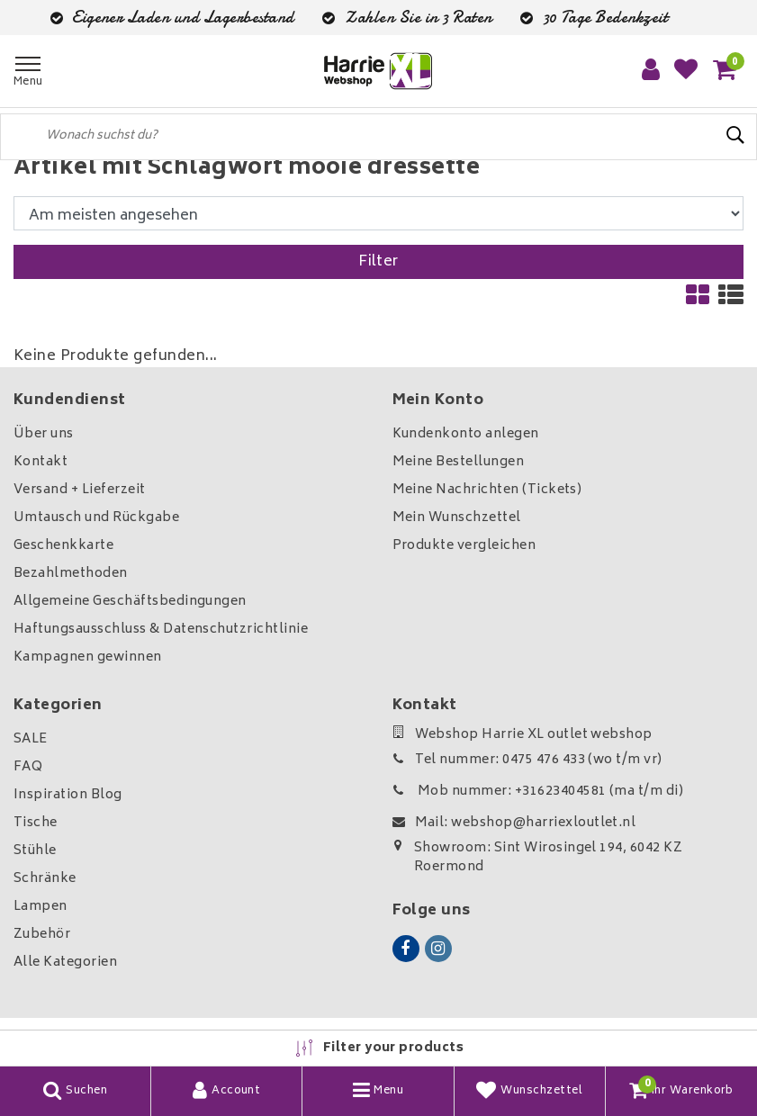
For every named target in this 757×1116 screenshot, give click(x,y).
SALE (31, 739)
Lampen (41, 907)
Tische (36, 823)
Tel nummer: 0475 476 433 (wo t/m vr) (527, 760)
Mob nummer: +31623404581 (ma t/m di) (538, 791)
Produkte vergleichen (464, 546)
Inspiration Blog (68, 795)
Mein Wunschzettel (456, 518)
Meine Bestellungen (458, 462)
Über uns (44, 434)
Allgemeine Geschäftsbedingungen (130, 601)
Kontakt (41, 462)
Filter (378, 261)
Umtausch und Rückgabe (96, 518)
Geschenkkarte (63, 546)
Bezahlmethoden (71, 573)
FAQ (28, 767)
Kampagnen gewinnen (88, 657)
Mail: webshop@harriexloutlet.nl (514, 823)
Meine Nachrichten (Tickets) (487, 490)
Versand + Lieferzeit (80, 490)
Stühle (35, 851)
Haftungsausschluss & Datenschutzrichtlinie (161, 629)
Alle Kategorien (65, 962)
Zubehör (42, 934)
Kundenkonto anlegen (465, 434)
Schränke (45, 879)
